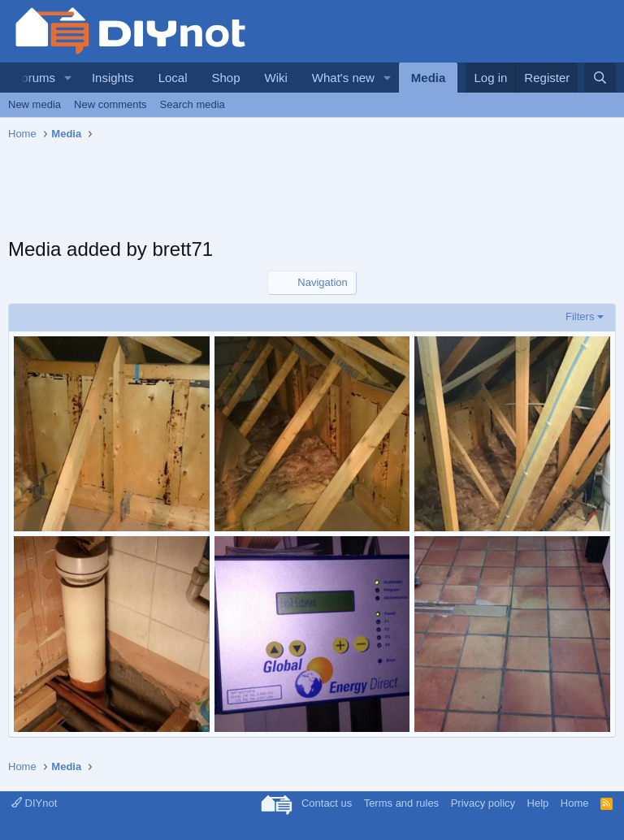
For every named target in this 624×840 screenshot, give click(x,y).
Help (538, 803)
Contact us (326, 803)
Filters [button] (580, 316)
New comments (110, 104)
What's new (343, 77)
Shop (225, 77)
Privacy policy (483, 803)
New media (34, 104)
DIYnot (34, 803)
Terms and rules (401, 803)
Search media (192, 104)
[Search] (600, 78)
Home (575, 803)
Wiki (276, 77)
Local (173, 77)
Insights (113, 77)
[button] (68, 78)
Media (428, 77)
